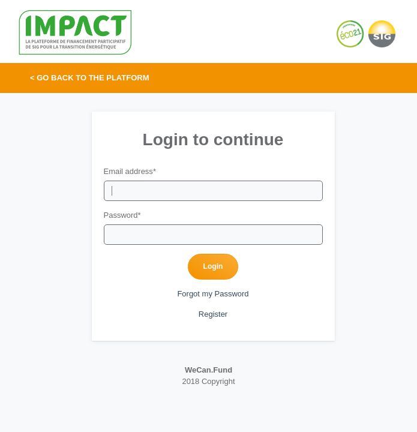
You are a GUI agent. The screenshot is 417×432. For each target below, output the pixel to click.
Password (122, 215)
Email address (130, 171)
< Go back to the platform (89, 77)
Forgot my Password (212, 293)
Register (213, 314)
